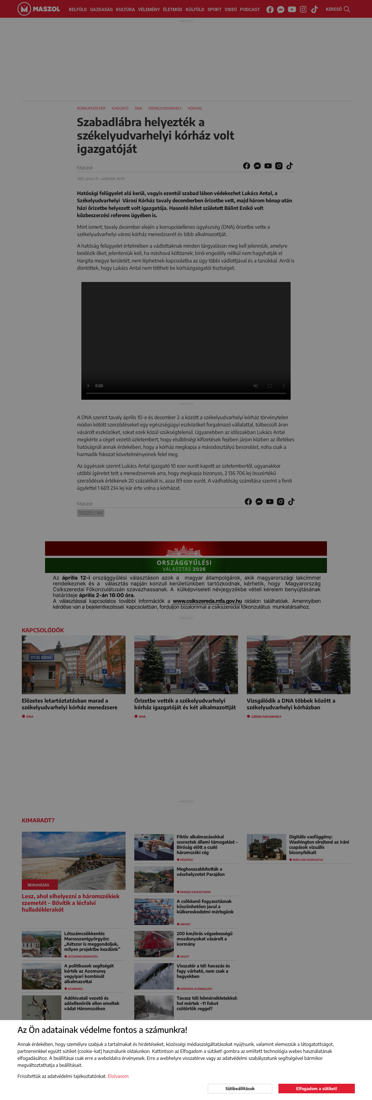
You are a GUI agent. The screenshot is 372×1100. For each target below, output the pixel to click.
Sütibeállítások (240, 1088)
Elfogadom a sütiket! (316, 1088)
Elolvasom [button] (118, 1076)
